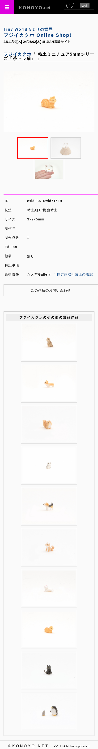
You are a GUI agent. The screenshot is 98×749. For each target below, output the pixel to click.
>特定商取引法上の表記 (74, 274)
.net (35, 7)
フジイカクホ (18, 54)
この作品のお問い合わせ (51, 290)
